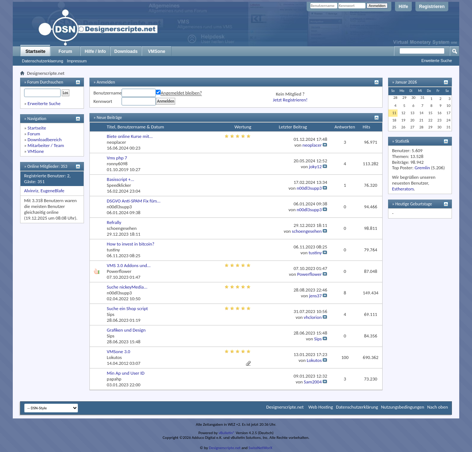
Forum (65, 51)
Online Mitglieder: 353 (47, 166)
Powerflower (119, 271)
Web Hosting (320, 407)
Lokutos (114, 357)
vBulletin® (227, 432)
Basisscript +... (120, 179)
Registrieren (432, 6)
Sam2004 (313, 382)
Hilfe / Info (95, 51)
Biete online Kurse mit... (130, 136)
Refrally (114, 222)
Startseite (36, 51)
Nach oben (437, 407)
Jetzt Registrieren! (290, 100)
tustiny (113, 249)
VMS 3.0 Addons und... (129, 265)
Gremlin (422, 167)
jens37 (315, 295)
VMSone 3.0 (118, 351)
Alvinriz (31, 190)
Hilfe (403, 6)
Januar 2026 (406, 82)
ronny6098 (117, 163)
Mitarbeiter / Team (46, 145)
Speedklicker (119, 185)
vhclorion (313, 317)
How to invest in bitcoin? (130, 244)
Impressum (77, 61)
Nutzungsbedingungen (403, 407)
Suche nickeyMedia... (127, 287)
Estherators (403, 189)
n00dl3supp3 (309, 188)
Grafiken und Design (126, 330)
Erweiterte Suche (436, 60)
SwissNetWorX (260, 447)
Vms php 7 (117, 158)
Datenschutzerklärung (357, 407)
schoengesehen (122, 228)
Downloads (126, 51)
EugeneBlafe (52, 190)
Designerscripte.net (285, 407)
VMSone (156, 51)
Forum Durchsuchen (45, 82)
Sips (111, 314)
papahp (114, 379)
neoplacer (116, 142)
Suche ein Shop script (127, 308)
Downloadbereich (45, 139)
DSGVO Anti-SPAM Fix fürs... (134, 201)
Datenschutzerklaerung (42, 61)
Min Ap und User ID (126, 373)
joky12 (315, 166)
